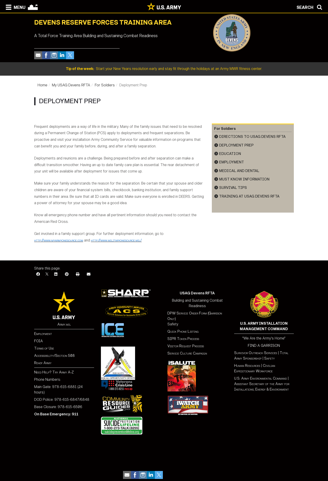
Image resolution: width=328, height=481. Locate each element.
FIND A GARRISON (264, 345)
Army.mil (64, 324)
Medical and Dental (239, 171)
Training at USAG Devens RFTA (249, 196)
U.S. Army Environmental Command (260, 378)
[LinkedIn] (56, 274)
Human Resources (247, 365)
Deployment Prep (236, 145)
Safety (269, 358)
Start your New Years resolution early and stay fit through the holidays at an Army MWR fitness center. (164, 69)
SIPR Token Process (183, 339)
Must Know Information (244, 179)
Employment (231, 162)
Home (42, 85)
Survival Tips (233, 187)
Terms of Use (44, 348)
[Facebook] (38, 274)
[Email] (88, 274)
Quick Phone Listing (183, 331)
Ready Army (42, 363)
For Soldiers (105, 85)
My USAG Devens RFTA (71, 85)
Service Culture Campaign (187, 353)
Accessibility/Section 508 (54, 355)
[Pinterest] (67, 274)
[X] (47, 274)
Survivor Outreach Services (255, 353)
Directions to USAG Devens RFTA (252, 136)
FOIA (38, 341)
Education (230, 154)
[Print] (78, 274)
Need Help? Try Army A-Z (54, 372)
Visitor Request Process (185, 346)
